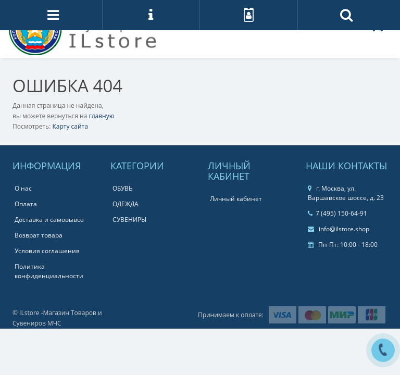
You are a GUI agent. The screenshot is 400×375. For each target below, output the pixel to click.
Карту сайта (70, 126)
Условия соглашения (47, 250)
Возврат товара (39, 235)
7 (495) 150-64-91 (337, 213)
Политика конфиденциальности (49, 271)
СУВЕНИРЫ (129, 219)
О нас (23, 188)
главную (102, 115)
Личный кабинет (236, 198)
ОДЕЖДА (126, 203)
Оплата (26, 203)
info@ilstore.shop (338, 228)
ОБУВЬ (123, 188)
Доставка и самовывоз (49, 219)
